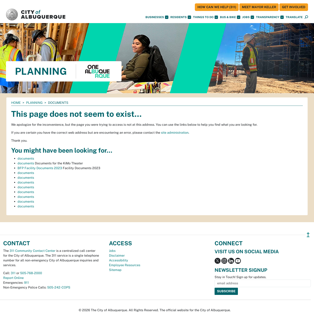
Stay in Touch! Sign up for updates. (240, 277)
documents (26, 158)
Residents (180, 17)
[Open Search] (306, 17)
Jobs (248, 17)
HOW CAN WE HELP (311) (216, 7)
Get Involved (293, 7)
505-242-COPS (58, 287)
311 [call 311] (13, 273)
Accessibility (118, 260)
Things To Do (205, 17)
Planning (34, 103)
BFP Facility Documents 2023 (40, 168)
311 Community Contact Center (32, 251)
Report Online (13, 278)
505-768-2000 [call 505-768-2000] (31, 273)
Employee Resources (124, 265)
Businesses (156, 17)
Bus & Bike (230, 17)
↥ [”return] (308, 235)
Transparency (270, 17)
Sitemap (115, 270)
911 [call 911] (26, 283)
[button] (294, 17)
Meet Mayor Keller (259, 7)
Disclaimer (117, 255)
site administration (174, 132)
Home (16, 103)
